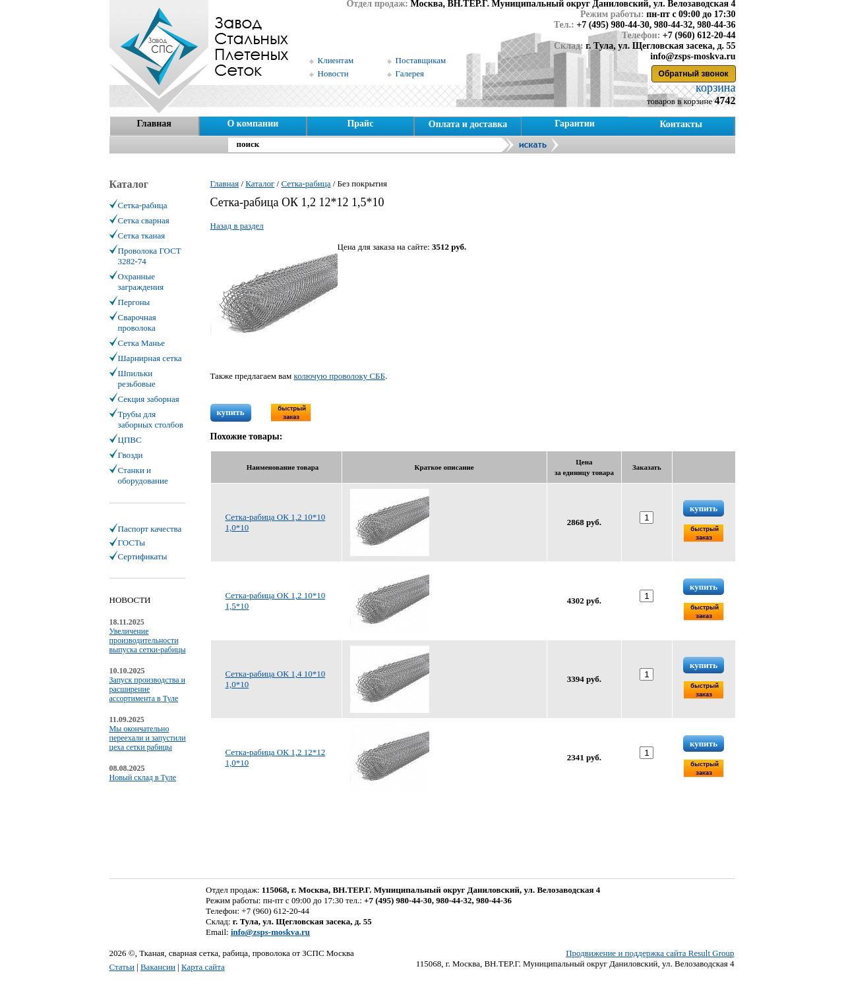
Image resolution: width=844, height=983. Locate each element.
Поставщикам (421, 60)
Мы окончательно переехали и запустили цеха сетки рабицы (147, 738)
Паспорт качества (150, 529)
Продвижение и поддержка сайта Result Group (650, 953)
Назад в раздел (237, 226)
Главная (153, 123)
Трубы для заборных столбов (150, 419)
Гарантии (575, 123)
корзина (714, 87)
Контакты (680, 124)
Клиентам (336, 60)
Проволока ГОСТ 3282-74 (149, 256)
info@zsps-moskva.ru (270, 932)
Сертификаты (142, 556)
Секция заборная (148, 399)
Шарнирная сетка (150, 358)
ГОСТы (131, 543)
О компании (252, 123)
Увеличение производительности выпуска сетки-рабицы (147, 640)
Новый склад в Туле (143, 777)
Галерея (410, 73)
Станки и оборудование (143, 475)
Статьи (122, 967)
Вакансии (157, 967)
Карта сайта (203, 967)
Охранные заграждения (141, 281)
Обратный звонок (694, 73)
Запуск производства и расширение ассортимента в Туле (147, 689)
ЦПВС (130, 440)
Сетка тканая (142, 235)
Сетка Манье (141, 343)
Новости (333, 73)
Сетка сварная (143, 220)
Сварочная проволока (137, 322)
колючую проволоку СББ (340, 376)
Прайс (360, 123)
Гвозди (130, 455)
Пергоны (134, 302)
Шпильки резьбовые (137, 378)
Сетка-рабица (142, 205)
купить (231, 412)
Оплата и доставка (468, 124)
